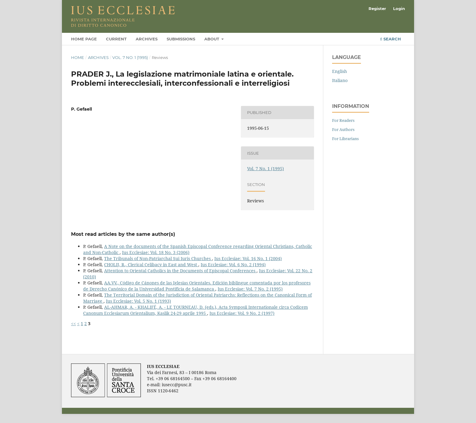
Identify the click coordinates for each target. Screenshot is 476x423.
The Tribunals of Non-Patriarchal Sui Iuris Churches (158, 258)
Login (399, 8)
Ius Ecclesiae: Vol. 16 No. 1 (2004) (248, 258)
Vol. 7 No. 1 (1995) (130, 57)
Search (390, 38)
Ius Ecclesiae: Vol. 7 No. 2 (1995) (250, 289)
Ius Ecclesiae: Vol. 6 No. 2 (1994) (233, 264)
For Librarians (345, 138)
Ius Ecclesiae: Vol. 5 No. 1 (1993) (138, 301)
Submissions (181, 38)
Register (377, 8)
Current (116, 38)
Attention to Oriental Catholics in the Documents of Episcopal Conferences (180, 270)
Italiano (340, 80)
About (212, 38)
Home (77, 57)
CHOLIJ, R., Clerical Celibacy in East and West (151, 264)
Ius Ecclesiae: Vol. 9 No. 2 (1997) (241, 313)
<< (73, 323)
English (339, 71)
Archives (147, 38)
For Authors (343, 129)
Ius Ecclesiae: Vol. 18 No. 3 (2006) (155, 252)
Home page (84, 38)
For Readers (343, 120)
